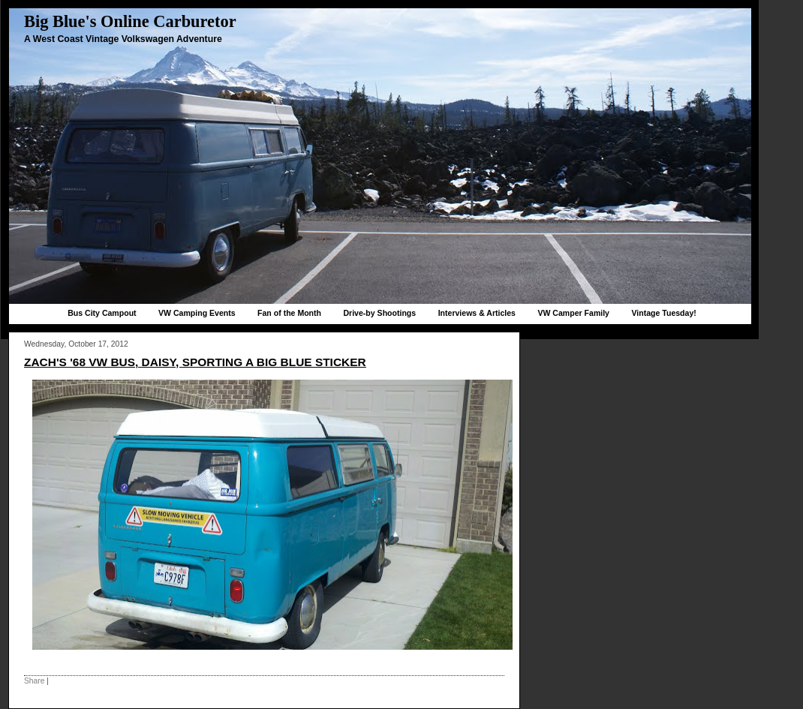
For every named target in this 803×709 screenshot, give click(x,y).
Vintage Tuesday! (663, 312)
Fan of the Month (289, 312)
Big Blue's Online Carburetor (130, 21)
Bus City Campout (102, 312)
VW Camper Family (573, 312)
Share (34, 681)
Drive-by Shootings (379, 312)
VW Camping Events (197, 312)
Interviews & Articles (477, 312)
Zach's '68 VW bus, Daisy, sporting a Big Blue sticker (195, 362)
